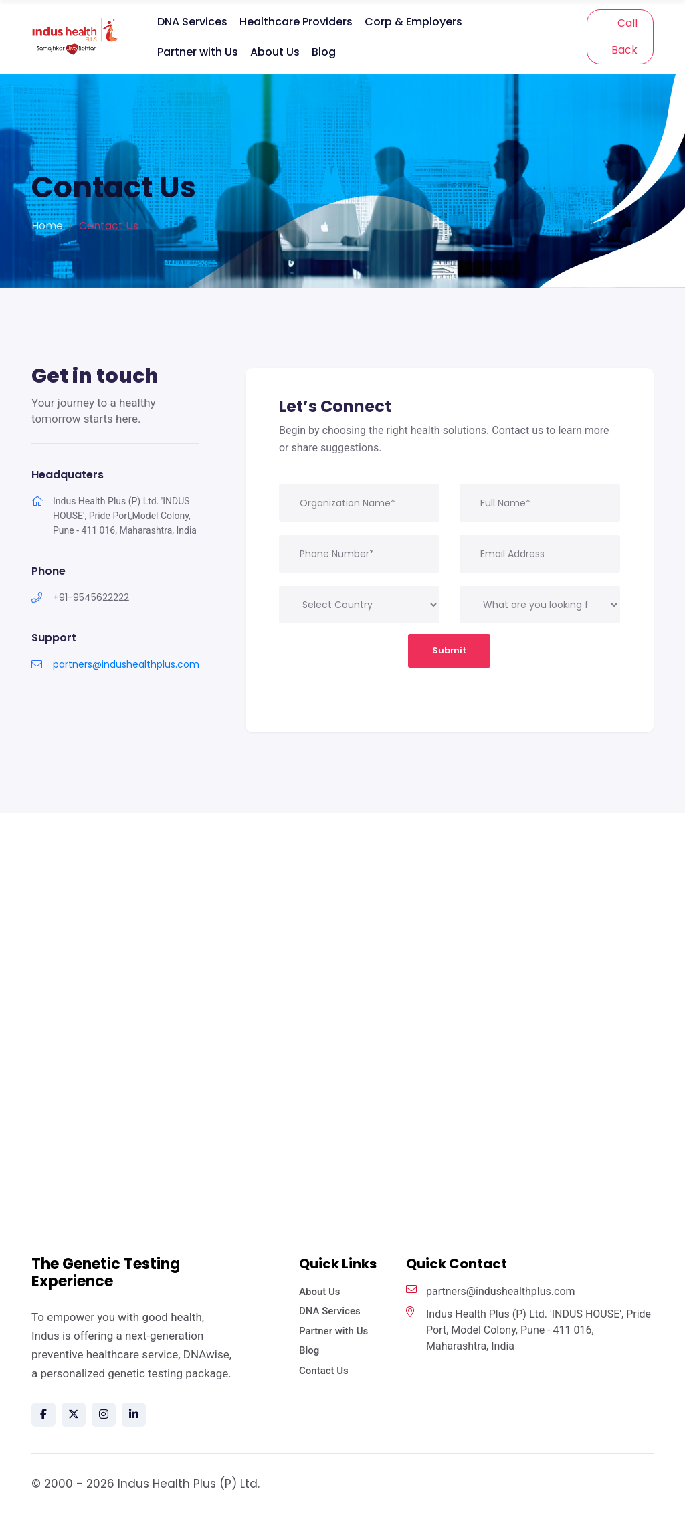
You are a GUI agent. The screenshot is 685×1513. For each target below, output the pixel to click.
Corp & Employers (413, 21)
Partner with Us (197, 52)
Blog (324, 52)
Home (47, 225)
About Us (275, 52)
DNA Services (192, 21)
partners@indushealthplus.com (126, 664)
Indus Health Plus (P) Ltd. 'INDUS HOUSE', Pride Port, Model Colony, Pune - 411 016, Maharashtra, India (528, 1329)
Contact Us (324, 1371)
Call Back (624, 36)
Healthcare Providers (296, 21)
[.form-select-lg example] (540, 604)
